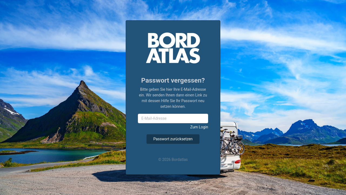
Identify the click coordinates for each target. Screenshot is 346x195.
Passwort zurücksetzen (172, 139)
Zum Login (199, 127)
